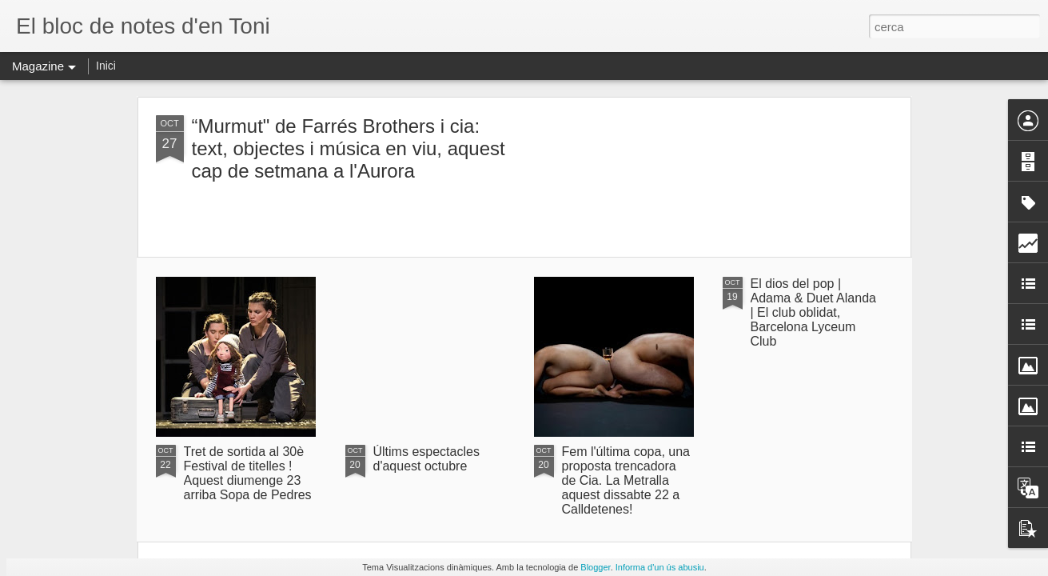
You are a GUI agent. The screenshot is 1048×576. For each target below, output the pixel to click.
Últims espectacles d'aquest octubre (426, 459)
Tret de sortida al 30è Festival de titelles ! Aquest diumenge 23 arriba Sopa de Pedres (248, 473)
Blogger (595, 567)
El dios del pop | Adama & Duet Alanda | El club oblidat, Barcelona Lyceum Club (813, 312)
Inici (106, 65)
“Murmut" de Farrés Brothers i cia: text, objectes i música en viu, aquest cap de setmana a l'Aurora (348, 148)
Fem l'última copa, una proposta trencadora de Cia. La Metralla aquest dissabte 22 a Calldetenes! (626, 480)
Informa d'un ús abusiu (660, 567)
